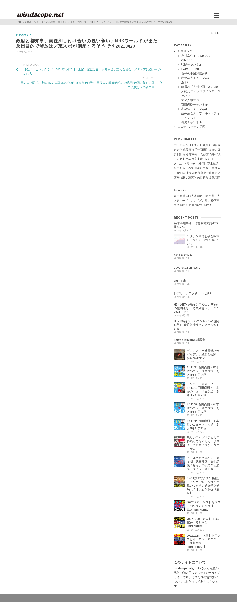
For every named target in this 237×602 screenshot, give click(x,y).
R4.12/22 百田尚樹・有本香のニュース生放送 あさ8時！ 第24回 (203, 371)
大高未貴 (197, 159)
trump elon (181, 280)
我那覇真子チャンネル (196, 78)
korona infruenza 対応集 (189, 339)
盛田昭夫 (188, 196)
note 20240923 (183, 254)
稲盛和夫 (185, 205)
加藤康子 (203, 172)
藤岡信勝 (179, 177)
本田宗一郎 (201, 196)
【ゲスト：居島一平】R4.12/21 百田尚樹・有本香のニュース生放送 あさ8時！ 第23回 (203, 389)
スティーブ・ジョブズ (188, 200)
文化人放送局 (190, 100)
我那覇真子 (204, 145)
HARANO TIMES (191, 69)
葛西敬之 (197, 205)
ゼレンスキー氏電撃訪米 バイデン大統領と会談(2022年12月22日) (204, 354)
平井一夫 (214, 196)
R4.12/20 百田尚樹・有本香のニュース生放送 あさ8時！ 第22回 (203, 407)
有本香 (193, 154)
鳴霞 (185, 149)
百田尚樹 (206, 149)
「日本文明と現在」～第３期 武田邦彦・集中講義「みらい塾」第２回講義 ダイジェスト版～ (203, 463)
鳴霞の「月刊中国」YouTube (199, 87)
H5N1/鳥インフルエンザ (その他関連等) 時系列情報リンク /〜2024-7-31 (196, 324)
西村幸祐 (185, 159)
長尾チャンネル (191, 122)
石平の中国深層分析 (194, 73)
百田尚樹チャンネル (194, 104)
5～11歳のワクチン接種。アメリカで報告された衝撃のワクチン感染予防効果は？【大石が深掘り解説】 (204, 485)
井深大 (206, 200)
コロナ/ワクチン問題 (191, 126)
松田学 (210, 168)
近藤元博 (214, 177)
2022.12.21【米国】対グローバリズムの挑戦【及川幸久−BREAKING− (203, 505)
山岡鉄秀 (203, 154)
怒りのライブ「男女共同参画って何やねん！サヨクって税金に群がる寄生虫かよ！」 (203, 443)
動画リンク (185, 51)
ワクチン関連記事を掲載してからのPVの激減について (203, 239)
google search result (187, 267)
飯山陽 (181, 172)
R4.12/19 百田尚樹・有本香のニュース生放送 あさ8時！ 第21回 (203, 424)
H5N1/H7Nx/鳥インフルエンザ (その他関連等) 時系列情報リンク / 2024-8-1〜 (196, 308)
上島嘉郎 (191, 172)
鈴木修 (178, 196)
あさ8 (185, 82)
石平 (212, 154)
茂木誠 (211, 163)
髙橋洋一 (194, 149)
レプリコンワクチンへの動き (193, 293)
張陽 (214, 145)
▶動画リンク (24, 35)
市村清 (207, 205)
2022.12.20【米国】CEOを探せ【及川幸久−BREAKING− (203, 522)
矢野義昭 (202, 177)
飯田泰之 (188, 168)
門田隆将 (182, 154)
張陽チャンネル (191, 64)
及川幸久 (191, 145)
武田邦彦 (179, 145)
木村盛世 (201, 163)
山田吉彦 (214, 172)
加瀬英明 (191, 177)
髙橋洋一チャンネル (194, 109)
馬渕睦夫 (199, 168)
